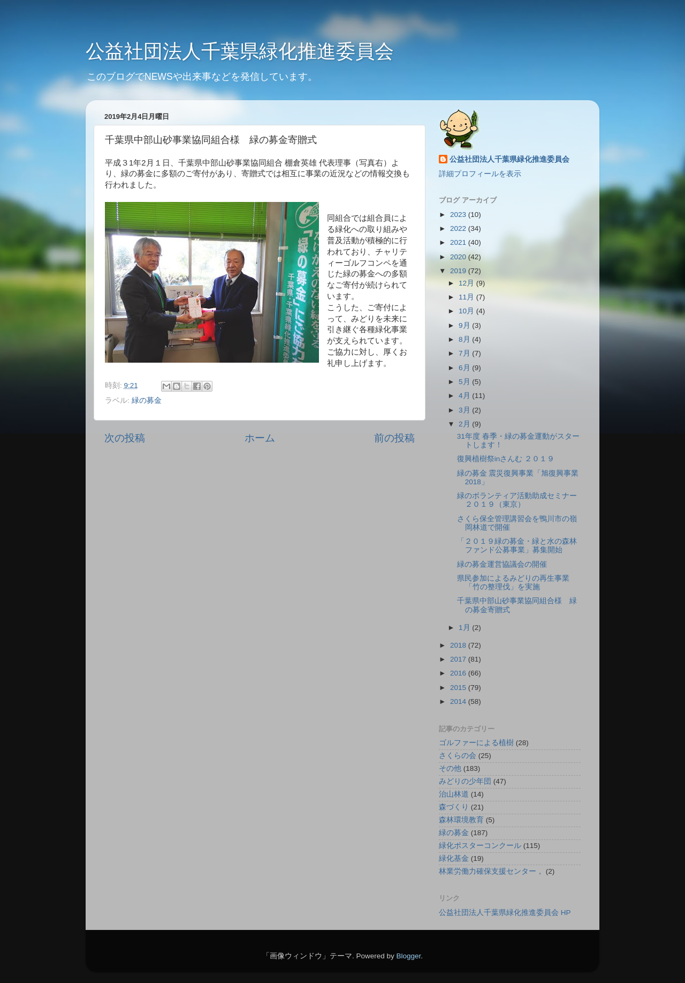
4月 (465, 396)
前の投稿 (394, 438)
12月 (467, 283)
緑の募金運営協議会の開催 (502, 564)
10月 (467, 311)
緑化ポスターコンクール (480, 846)
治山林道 (454, 794)
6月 (465, 368)
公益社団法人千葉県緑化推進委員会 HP (505, 913)
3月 (465, 410)
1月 (465, 628)
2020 (459, 257)
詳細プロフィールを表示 (480, 174)
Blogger (408, 956)
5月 (465, 382)
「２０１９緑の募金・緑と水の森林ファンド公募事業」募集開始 (517, 545)
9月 (465, 325)
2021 (459, 242)
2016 (459, 673)
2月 (465, 424)
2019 (459, 271)
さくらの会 (457, 756)
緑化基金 (454, 858)
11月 (467, 297)
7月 (465, 353)
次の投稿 (124, 438)
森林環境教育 (461, 820)
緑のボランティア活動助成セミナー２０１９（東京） (517, 500)
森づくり (454, 807)
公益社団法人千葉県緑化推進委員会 (240, 51)
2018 (459, 645)
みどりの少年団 (465, 781)
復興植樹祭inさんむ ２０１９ (505, 459)
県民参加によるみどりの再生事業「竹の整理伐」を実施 (513, 582)
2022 (459, 228)
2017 (459, 659)
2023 (459, 215)
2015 (459, 688)
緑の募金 (147, 400)
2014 (459, 701)
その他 (450, 768)
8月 (465, 339)
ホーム (260, 438)
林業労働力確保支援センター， (491, 871)
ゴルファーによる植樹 (476, 743)
